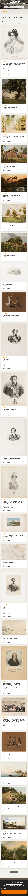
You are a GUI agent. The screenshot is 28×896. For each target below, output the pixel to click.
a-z (15, 23)
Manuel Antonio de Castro (8, 507)
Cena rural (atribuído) (9, 256)
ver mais (14, 872)
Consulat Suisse (7, 285)
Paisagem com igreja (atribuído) (12, 834)
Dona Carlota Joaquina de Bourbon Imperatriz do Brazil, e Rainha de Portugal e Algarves (13, 503)
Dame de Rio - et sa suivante (11, 316)
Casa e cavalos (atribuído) (10, 167)
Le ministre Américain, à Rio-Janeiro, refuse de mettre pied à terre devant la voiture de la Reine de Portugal (14, 721)
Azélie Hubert (5, 690)
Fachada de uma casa (9, 563)
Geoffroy (4, 725)
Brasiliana (14, 3)
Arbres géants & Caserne (10, 108)
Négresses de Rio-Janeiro (10, 755)
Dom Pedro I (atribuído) (9, 410)
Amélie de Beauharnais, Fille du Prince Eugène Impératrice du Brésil (14, 64)
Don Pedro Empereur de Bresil (11, 459)
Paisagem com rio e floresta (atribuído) (14, 863)
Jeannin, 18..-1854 (6, 613)
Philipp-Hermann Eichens (7, 611)
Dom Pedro (6, 360)
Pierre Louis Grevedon (7, 413)
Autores (4, 12)
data (19, 23)
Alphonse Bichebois (6, 70)
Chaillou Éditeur (6, 365)
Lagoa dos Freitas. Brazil (10, 639)
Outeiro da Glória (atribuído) (11, 780)
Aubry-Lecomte (5, 72)
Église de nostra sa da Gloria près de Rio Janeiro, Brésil (13, 536)
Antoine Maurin (6, 363)
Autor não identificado (7, 74)
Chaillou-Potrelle (6, 68)
